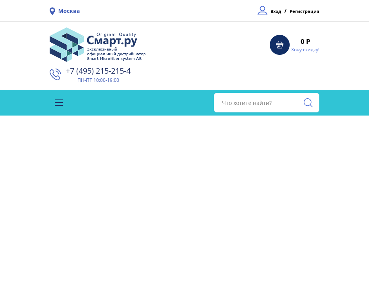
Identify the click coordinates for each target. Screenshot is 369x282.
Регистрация (304, 11)
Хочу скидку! (305, 49)
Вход (275, 11)
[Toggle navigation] (59, 103)
